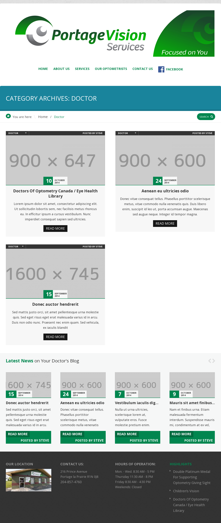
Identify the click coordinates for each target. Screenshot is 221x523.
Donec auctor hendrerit (55, 303)
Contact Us (142, 69)
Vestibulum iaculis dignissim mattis (147, 401)
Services (82, 69)
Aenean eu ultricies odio (165, 190)
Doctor (13, 133)
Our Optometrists (111, 69)
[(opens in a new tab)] (55, 160)
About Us (61, 69)
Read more (165, 223)
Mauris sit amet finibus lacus (195, 401)
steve (99, 133)
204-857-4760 (70, 477)
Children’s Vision (185, 485)
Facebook (170, 69)
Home (43, 69)
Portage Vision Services (50, 517)
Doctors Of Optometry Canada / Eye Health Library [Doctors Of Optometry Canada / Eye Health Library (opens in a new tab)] (55, 193)
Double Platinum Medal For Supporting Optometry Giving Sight (193, 472)
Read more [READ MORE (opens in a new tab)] (55, 228)
